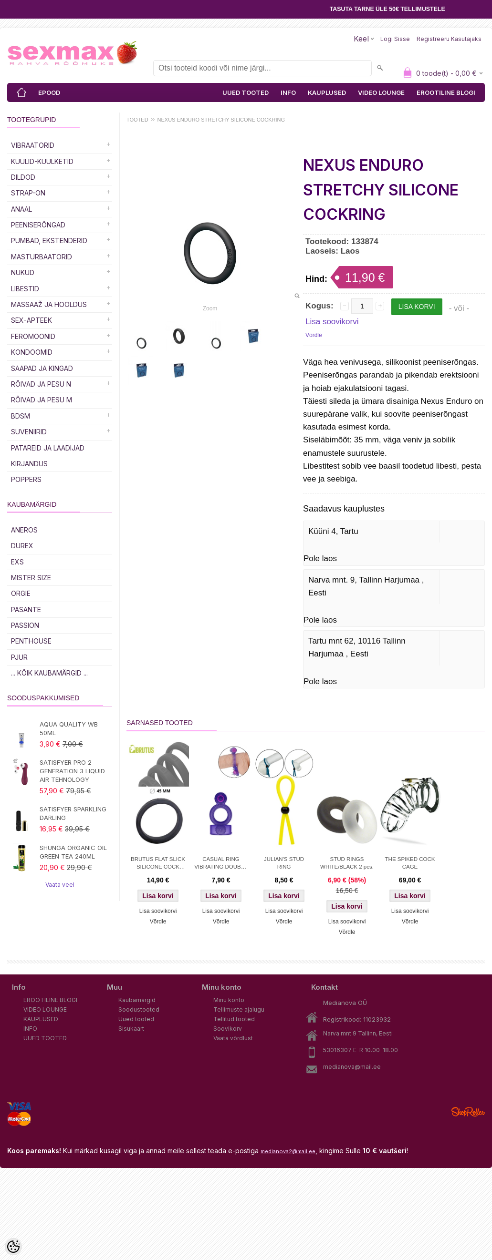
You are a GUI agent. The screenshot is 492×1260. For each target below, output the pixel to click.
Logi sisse (395, 38)
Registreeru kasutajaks (449, 38)
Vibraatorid (32, 145)
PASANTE (26, 609)
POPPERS (26, 479)
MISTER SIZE (31, 578)
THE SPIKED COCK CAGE (410, 863)
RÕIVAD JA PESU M (41, 400)
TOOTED (137, 120)
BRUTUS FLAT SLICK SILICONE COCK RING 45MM (158, 863)
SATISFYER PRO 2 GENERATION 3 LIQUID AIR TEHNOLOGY (72, 770)
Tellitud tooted (234, 1019)
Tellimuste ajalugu (238, 1009)
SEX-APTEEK (31, 320)
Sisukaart (131, 1028)
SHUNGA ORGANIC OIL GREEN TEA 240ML (73, 852)
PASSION (25, 625)
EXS (17, 562)
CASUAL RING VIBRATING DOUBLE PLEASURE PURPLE (221, 863)
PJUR (19, 657)
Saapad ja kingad (42, 368)
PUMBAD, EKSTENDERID (49, 240)
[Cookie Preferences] (13, 1246)
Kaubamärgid (137, 1000)
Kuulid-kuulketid (42, 161)
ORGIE (21, 593)
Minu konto (228, 1000)
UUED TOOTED (245, 92)
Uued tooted (136, 1019)
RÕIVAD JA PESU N (41, 384)
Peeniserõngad (38, 225)
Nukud (22, 272)
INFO (288, 92)
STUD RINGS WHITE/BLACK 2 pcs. (347, 863)
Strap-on (28, 193)
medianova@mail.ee (352, 1066)
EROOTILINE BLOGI (446, 92)
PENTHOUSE (31, 641)
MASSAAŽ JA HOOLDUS (49, 304)
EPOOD (49, 92)
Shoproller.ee (468, 1112)
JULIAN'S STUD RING (284, 863)
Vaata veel (59, 884)
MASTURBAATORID (41, 257)
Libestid (25, 289)
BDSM (20, 416)
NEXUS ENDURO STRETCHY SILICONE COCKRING (221, 120)
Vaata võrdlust (233, 1038)
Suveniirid (29, 432)
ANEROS (24, 530)
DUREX (22, 546)
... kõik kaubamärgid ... (49, 673)
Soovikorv (227, 1028)
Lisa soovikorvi (332, 321)
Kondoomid (31, 352)
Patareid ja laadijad (47, 448)
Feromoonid (33, 336)
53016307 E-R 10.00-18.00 (360, 1050)
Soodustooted (138, 1009)
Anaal (21, 209)
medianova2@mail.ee (288, 1151)
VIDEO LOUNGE (381, 92)
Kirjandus (29, 464)
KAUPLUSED (327, 92)
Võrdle (313, 335)
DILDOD (23, 177)
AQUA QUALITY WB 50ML (69, 728)
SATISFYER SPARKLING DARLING (73, 813)
